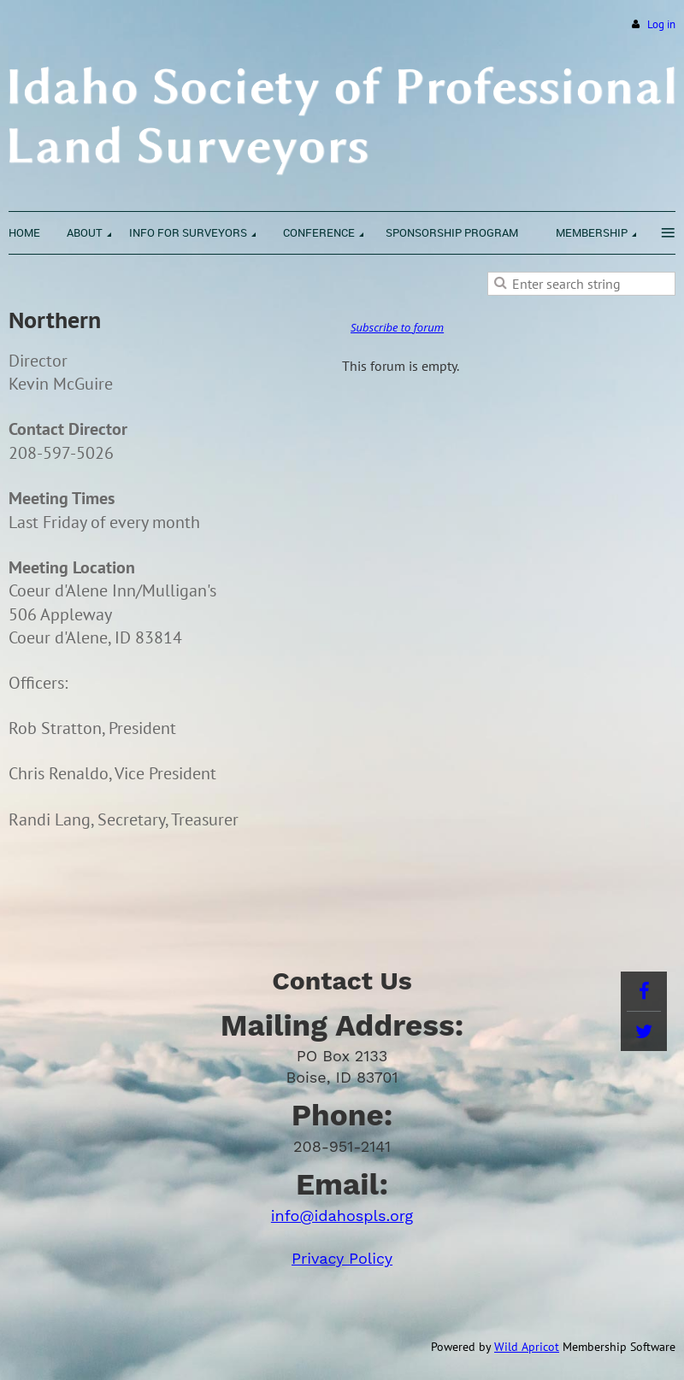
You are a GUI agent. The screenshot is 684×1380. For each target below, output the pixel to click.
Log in (661, 24)
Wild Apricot (526, 1346)
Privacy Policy (342, 1258)
